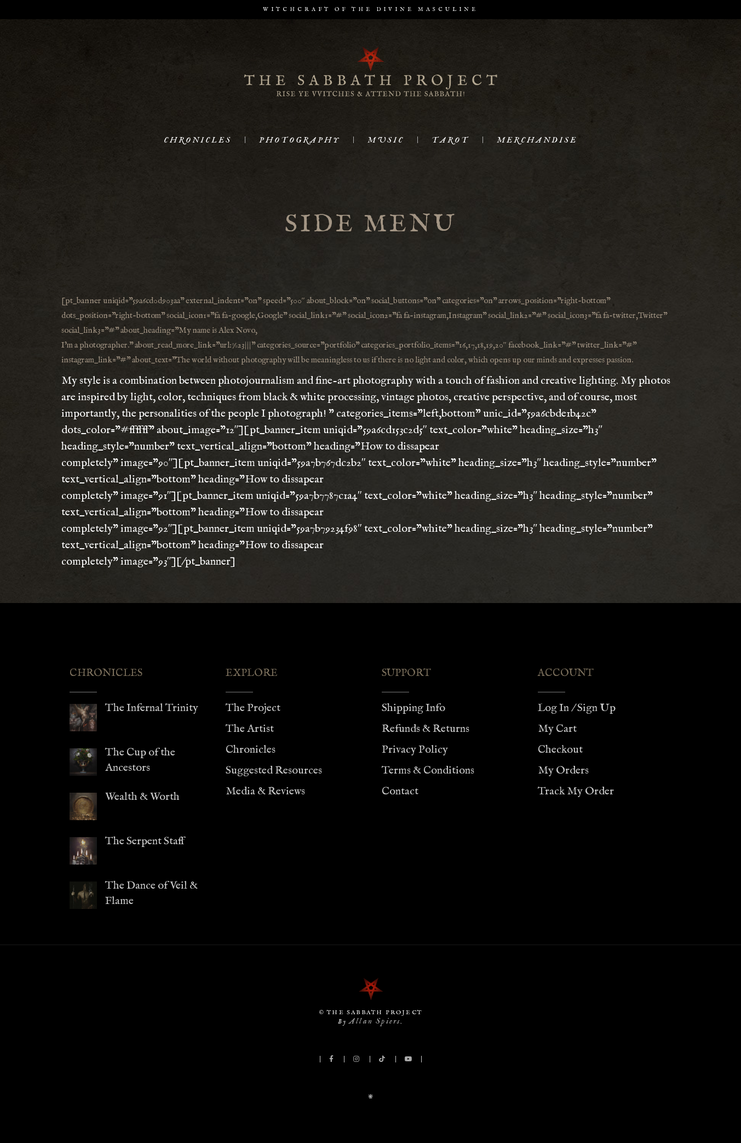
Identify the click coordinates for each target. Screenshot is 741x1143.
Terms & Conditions (428, 770)
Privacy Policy (415, 750)
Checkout (560, 750)
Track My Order (576, 791)
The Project (253, 708)
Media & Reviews (265, 791)
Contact (400, 791)
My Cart (557, 729)
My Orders (563, 770)
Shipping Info (413, 708)
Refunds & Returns (425, 729)
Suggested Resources (274, 770)
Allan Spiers (374, 1021)
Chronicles (250, 750)
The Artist (250, 729)
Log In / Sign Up (577, 708)
